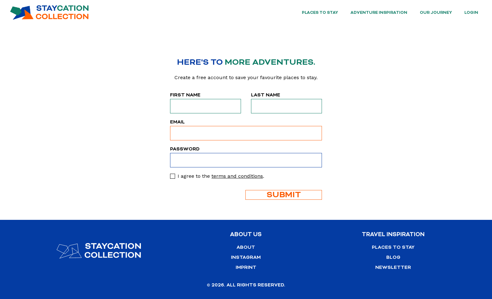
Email (177, 122)
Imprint (246, 267)
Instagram (246, 257)
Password (185, 149)
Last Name (265, 95)
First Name (185, 95)
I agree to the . (221, 176)
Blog (393, 257)
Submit (284, 195)
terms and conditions (237, 176)
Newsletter (393, 267)
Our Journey (436, 12)
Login (471, 12)
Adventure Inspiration (378, 12)
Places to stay (320, 12)
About (246, 247)
